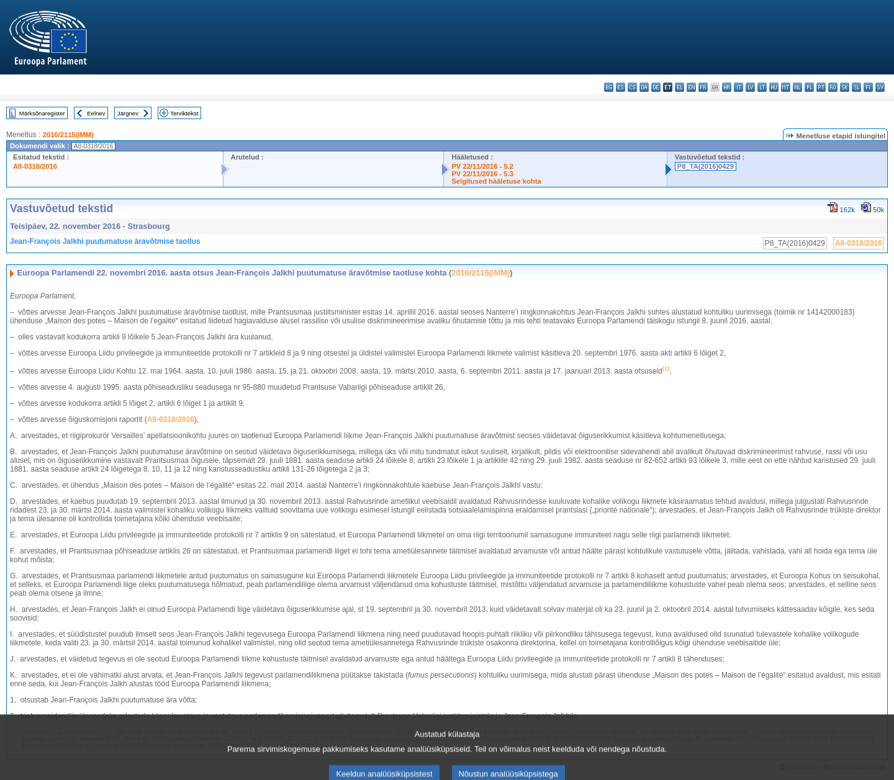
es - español (620, 87)
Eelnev (96, 113)
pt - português (821, 87)
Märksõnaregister (42, 113)
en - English (691, 87)
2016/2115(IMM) (68, 134)
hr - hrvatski (726, 87)
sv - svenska (880, 87)
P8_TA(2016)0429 (705, 166)
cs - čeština (632, 87)
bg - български (608, 87)
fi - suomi (868, 87)
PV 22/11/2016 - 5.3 (482, 173)
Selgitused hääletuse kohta (496, 181)
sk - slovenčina (844, 87)
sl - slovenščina (856, 87)
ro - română (833, 87)
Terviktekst (184, 113)
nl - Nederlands (797, 87)
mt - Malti (785, 87)
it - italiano (738, 87)
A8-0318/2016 (35, 166)
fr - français (703, 87)
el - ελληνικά (679, 87)
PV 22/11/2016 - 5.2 (482, 166)
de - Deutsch (656, 87)
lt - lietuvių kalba (762, 87)
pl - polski (809, 87)
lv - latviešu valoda (750, 87)
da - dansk (644, 87)
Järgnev (127, 113)
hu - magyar (774, 87)
